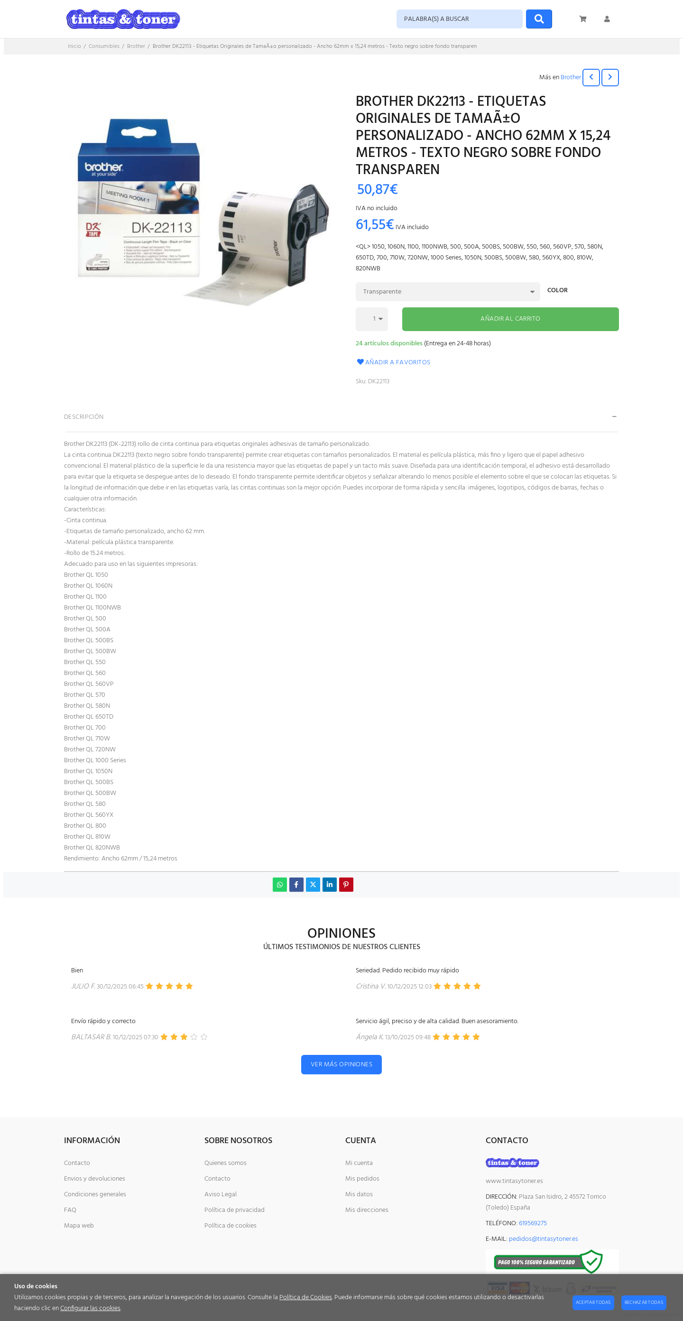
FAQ (70, 1210)
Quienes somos (225, 1163)
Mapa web (79, 1225)
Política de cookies (230, 1225)
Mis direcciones (366, 1210)
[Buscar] (539, 18)
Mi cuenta (359, 1163)
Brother (571, 77)
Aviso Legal (220, 1194)
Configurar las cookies (90, 1308)
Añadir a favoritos (393, 362)
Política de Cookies (305, 1297)
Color (557, 291)
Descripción (84, 417)
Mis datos (359, 1194)
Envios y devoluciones (94, 1178)
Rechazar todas (644, 1302)
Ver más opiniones (341, 1064)
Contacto (77, 1163)
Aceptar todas (593, 1302)
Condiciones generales (95, 1194)
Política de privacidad (234, 1210)
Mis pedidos (362, 1178)
